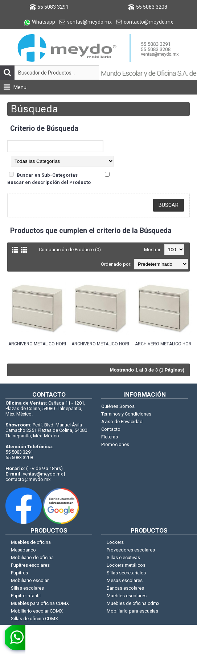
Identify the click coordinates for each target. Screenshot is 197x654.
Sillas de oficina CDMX (34, 618)
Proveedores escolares (131, 550)
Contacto (110, 429)
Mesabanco (23, 550)
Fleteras (109, 437)
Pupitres (19, 572)
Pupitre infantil (26, 595)
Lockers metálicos (126, 565)
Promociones (115, 444)
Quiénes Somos (118, 406)
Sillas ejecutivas (123, 557)
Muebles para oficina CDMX (40, 603)
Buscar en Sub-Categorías (47, 175)
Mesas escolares (125, 580)
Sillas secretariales (126, 572)
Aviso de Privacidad (122, 421)
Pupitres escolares (30, 565)
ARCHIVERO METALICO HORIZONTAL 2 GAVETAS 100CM (37, 343)
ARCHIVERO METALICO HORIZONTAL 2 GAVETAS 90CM (163, 343)
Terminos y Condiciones (126, 414)
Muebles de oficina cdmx (133, 603)
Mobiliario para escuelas (132, 611)
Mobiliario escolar (30, 580)
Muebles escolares (127, 595)
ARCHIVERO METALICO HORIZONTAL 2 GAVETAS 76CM (100, 343)
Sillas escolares (27, 588)
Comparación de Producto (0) (70, 249)
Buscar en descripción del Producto (49, 182)
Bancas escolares (125, 588)
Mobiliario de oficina (32, 557)
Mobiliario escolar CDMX (37, 611)
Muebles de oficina (31, 542)
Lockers (115, 542)
